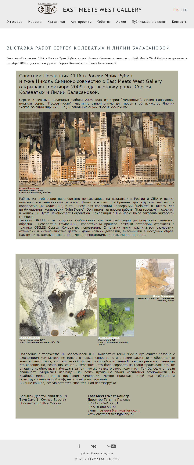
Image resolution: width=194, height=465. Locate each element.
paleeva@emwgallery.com (97, 453)
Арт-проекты (81, 22)
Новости (35, 22)
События (103, 22)
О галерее (15, 22)
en (185, 10)
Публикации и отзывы (149, 22)
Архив (121, 22)
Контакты (179, 22)
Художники (56, 22)
